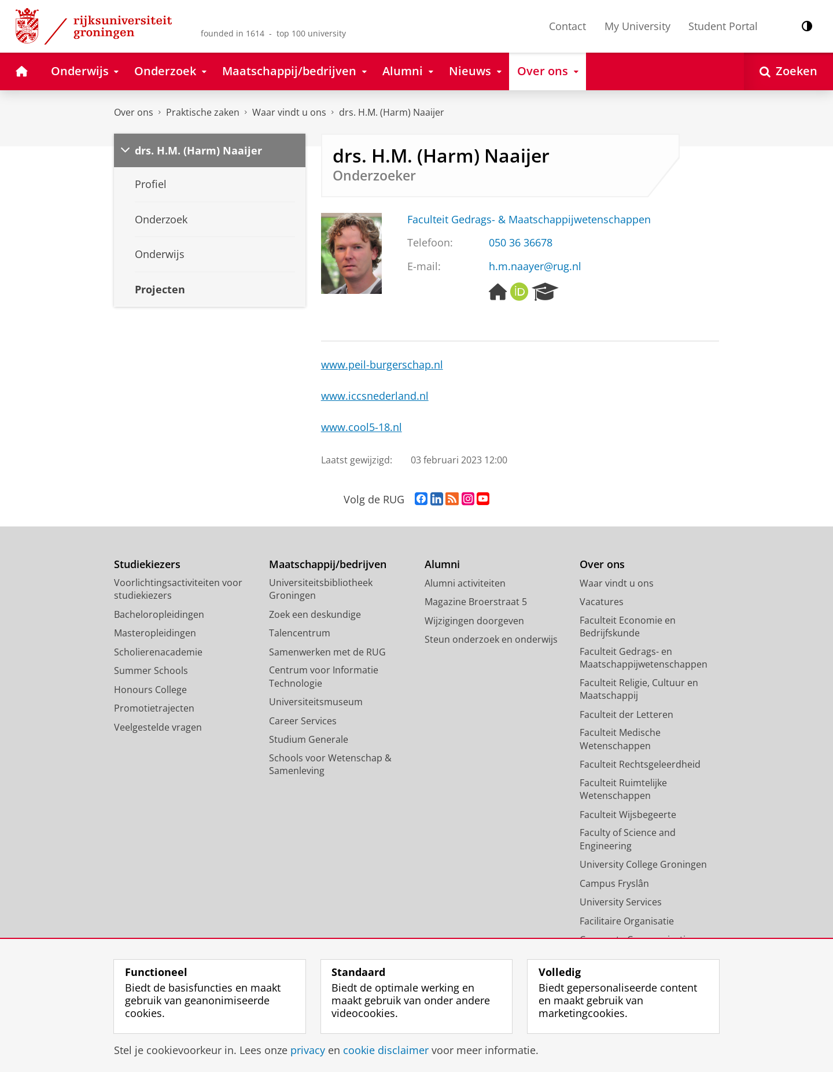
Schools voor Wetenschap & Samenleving (330, 764)
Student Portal (723, 26)
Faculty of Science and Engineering (628, 839)
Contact (567, 26)
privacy (307, 1050)
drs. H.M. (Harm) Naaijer (391, 112)
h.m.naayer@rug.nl (535, 266)
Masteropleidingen (155, 633)
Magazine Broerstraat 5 (476, 601)
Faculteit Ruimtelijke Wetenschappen (623, 789)
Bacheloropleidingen (159, 614)
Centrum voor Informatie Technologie (323, 677)
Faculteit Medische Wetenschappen (620, 739)
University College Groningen (643, 864)
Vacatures (602, 601)
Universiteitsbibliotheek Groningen (321, 589)
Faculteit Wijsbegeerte (628, 814)
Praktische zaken (202, 112)
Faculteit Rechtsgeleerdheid (640, 764)
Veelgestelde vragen (158, 727)
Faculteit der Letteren (626, 714)
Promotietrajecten (154, 708)
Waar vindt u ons (289, 112)
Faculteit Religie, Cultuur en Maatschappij (639, 689)
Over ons (133, 112)
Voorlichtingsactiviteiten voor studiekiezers (178, 589)
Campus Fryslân (614, 883)
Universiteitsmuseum (316, 701)
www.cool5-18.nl (361, 427)
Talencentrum (299, 633)
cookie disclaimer (386, 1050)
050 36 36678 (520, 242)
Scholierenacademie (158, 652)
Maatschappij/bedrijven (327, 564)
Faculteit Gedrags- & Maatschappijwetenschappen (529, 219)
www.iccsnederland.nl (375, 396)
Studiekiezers (147, 564)
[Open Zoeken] (788, 71)
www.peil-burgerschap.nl (382, 364)
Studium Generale (308, 739)
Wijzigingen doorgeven (474, 620)
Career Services (303, 720)
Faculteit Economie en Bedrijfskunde (628, 627)
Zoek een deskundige (315, 614)
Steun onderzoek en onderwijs (491, 639)
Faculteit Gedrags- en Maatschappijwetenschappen (643, 658)
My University (637, 26)
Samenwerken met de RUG (327, 652)
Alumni (442, 564)
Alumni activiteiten (465, 583)
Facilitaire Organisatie (627, 921)
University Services (621, 902)
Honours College (150, 689)
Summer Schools (151, 670)
